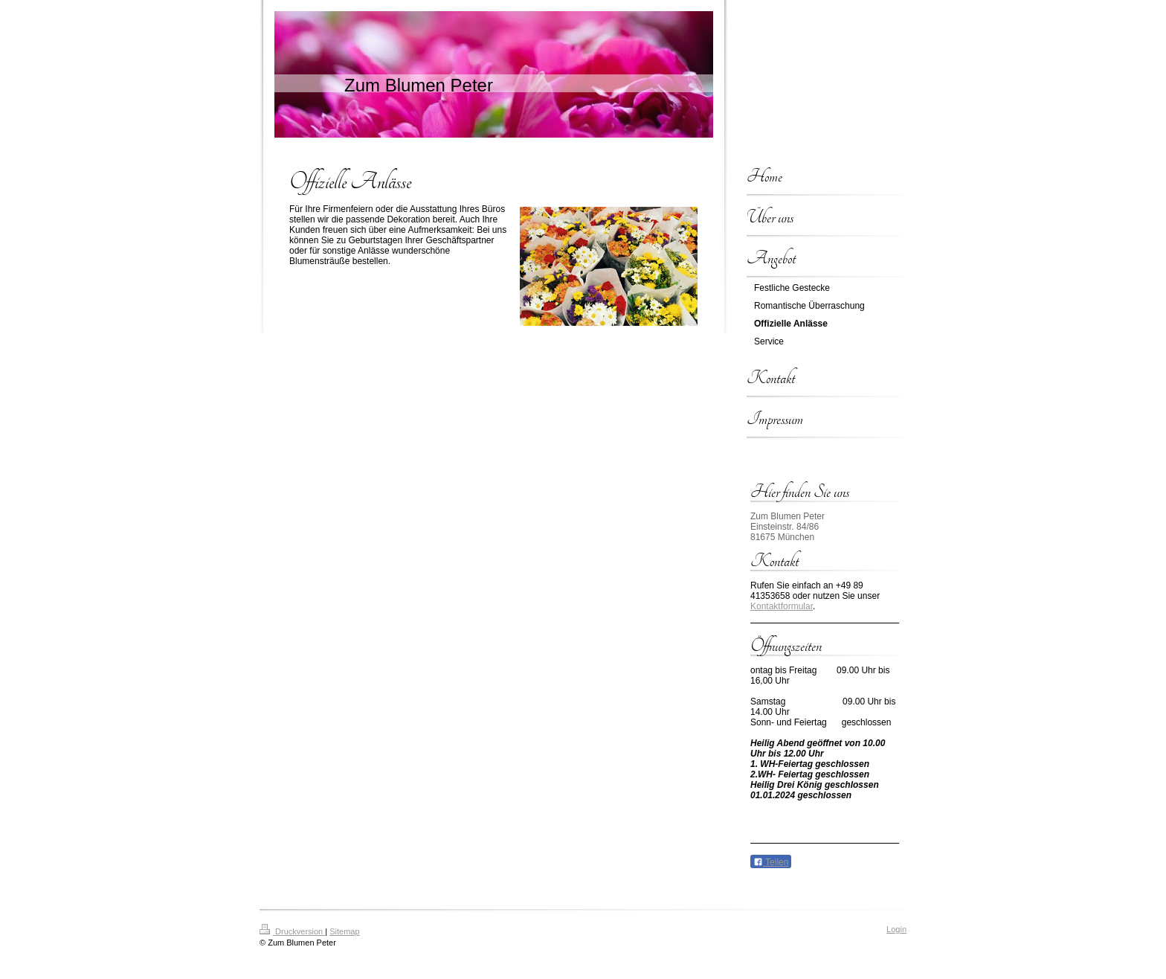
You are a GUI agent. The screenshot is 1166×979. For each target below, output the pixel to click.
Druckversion (292, 931)
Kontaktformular (781, 606)
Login (896, 929)
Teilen (770, 862)
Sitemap (344, 931)
